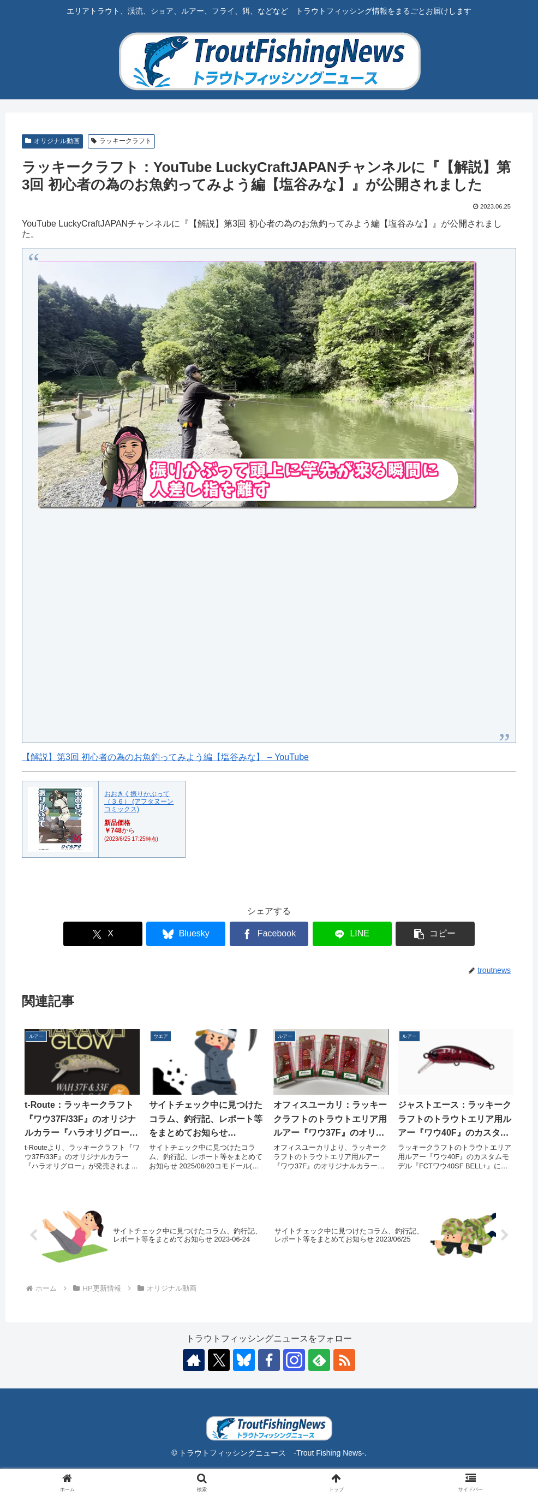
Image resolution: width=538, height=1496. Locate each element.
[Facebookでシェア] (269, 934)
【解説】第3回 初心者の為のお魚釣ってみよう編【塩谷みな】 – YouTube (165, 757)
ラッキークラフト (121, 141)
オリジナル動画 (52, 141)
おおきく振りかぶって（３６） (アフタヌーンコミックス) (139, 802)
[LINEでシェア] (352, 934)
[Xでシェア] (102, 934)
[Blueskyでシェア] (185, 934)
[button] (435, 934)
